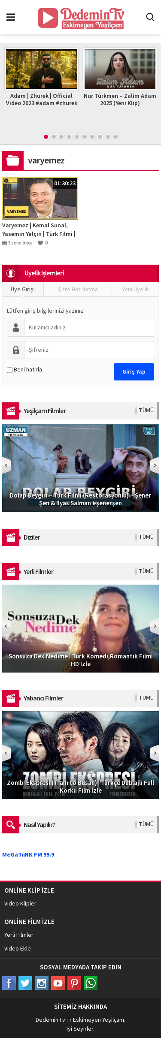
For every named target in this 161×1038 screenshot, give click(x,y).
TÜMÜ (146, 410)
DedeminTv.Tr (54, 1020)
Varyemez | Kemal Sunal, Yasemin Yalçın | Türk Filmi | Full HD (39, 229)
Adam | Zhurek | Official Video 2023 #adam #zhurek (42, 100)
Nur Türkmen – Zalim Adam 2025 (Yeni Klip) (121, 100)
